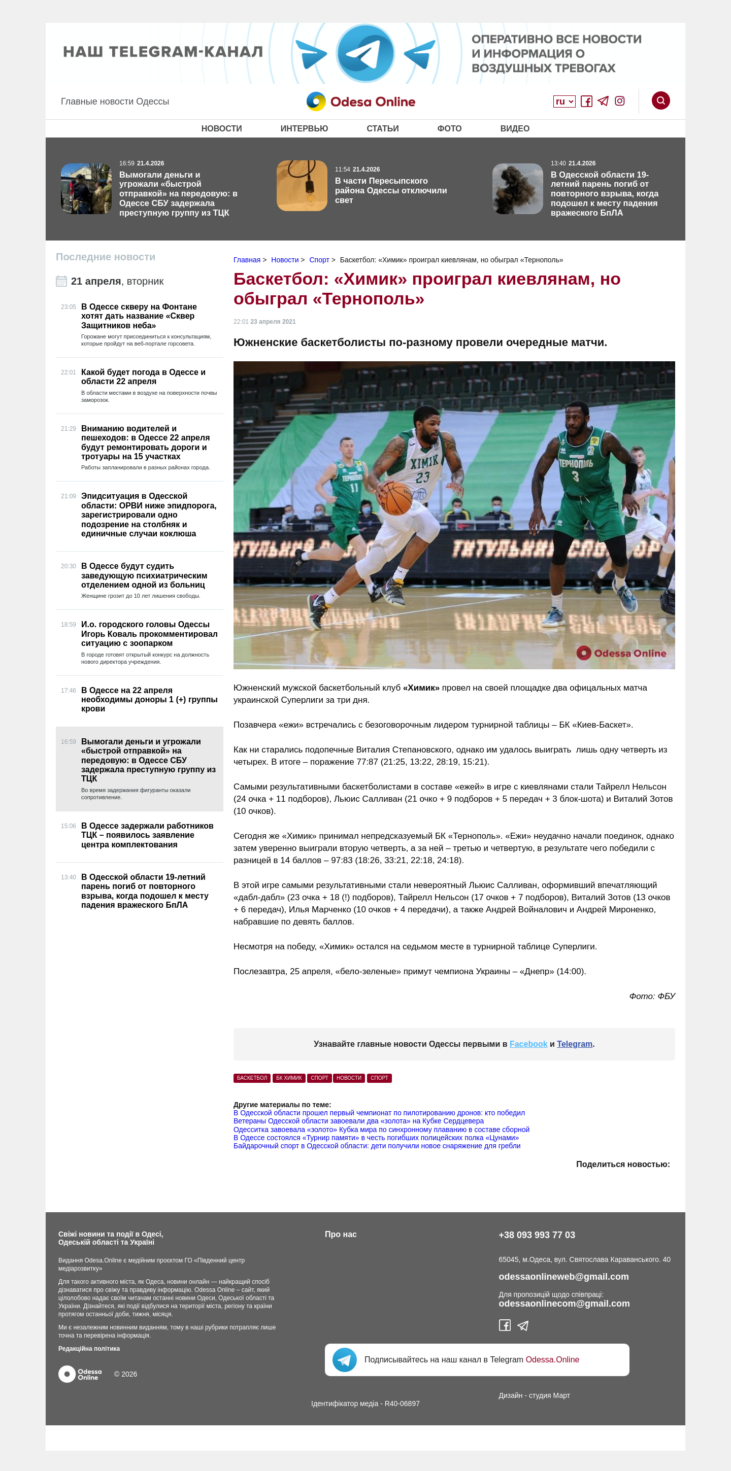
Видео (515, 128)
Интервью (304, 128)
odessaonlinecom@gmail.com (564, 1303)
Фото (450, 128)
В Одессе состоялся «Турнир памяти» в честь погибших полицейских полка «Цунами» (376, 1138)
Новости (222, 128)
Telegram (574, 1044)
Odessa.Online (553, 1359)
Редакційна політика (89, 1348)
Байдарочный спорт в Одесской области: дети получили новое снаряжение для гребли (377, 1146)
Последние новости (105, 256)
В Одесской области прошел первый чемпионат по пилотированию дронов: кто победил (379, 1113)
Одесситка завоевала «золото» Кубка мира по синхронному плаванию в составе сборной (381, 1129)
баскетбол (252, 1078)
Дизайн (511, 1395)
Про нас (341, 1234)
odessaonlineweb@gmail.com (564, 1277)
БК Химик (289, 1078)
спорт (319, 1078)
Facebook (529, 1044)
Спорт (379, 1078)
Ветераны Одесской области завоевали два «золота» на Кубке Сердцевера (359, 1121)
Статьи (382, 128)
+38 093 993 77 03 (537, 1235)
